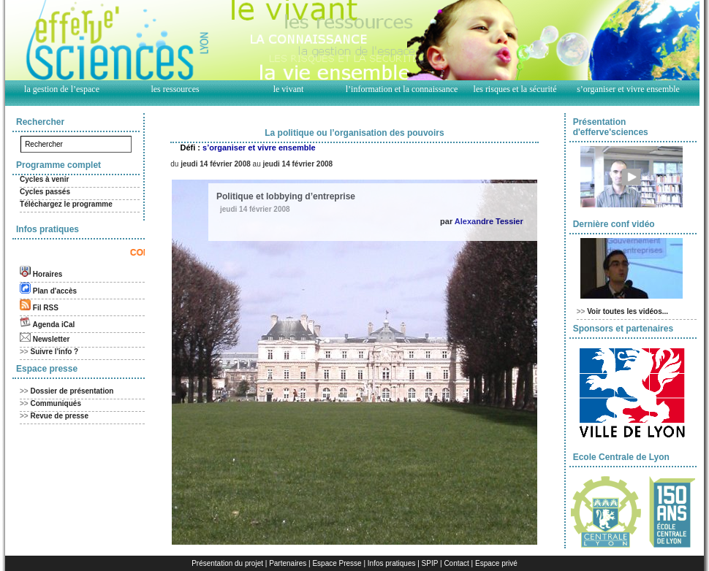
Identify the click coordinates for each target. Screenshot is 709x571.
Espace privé (496, 563)
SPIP (430, 563)
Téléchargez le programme (66, 204)
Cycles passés (45, 192)
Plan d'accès (55, 291)
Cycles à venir (44, 179)
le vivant (288, 89)
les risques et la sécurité (515, 89)
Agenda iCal (53, 325)
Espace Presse (336, 563)
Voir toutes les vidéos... (627, 311)
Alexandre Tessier (489, 221)
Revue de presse (60, 416)
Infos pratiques (392, 563)
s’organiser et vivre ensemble (628, 89)
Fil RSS (45, 308)
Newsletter (51, 339)
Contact (456, 563)
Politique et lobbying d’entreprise (285, 196)
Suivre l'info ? (55, 352)
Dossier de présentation (72, 391)
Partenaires (287, 563)
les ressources (175, 89)
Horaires (48, 274)
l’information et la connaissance (402, 89)
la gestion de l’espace (61, 89)
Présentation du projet (227, 563)
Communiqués (56, 403)
